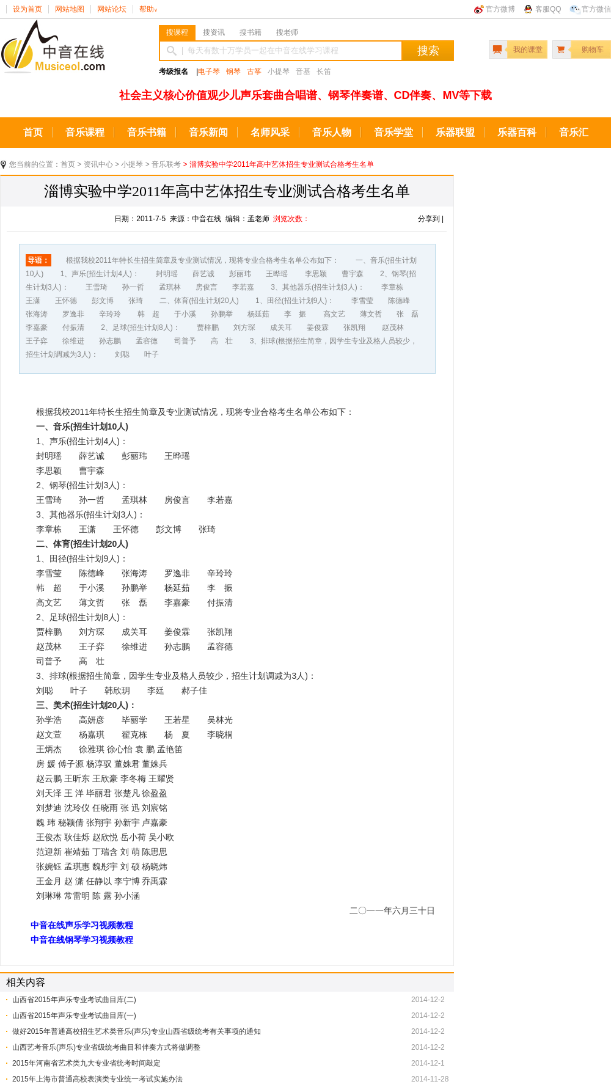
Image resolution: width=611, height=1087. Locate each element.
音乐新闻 (208, 132)
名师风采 (270, 132)
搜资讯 (214, 32)
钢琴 (233, 71)
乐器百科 (516, 132)
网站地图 (69, 9)
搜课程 (177, 32)
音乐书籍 (146, 132)
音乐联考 (166, 164)
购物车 (593, 49)
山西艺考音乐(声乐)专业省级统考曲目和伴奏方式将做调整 (106, 1047)
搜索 (428, 51)
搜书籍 (251, 32)
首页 (33, 132)
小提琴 (132, 164)
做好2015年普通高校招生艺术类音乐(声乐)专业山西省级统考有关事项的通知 (136, 1031)
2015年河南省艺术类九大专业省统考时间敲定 (86, 1063)
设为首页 (27, 9)
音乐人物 (331, 132)
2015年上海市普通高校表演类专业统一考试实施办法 (97, 1079)
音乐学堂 (393, 132)
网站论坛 (111, 9)
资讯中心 (98, 164)
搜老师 (287, 32)
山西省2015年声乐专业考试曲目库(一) (74, 1015)
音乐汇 (573, 132)
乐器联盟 (455, 132)
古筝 (254, 71)
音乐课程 (84, 132)
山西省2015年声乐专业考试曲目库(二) (74, 999)
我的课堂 (528, 49)
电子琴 (209, 71)
